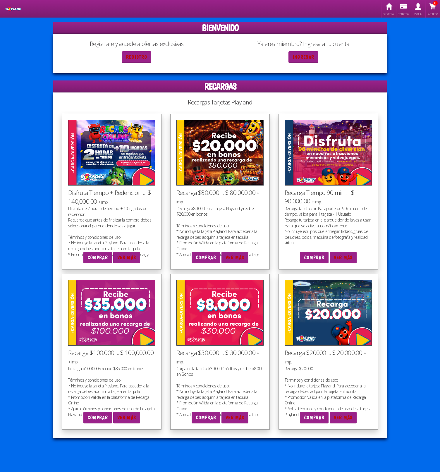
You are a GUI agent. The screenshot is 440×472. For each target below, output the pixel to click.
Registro (136, 57)
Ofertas (388, 9)
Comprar (97, 257)
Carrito (433, 9)
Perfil (418, 9)
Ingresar (303, 57)
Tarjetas (403, 9)
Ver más (126, 257)
